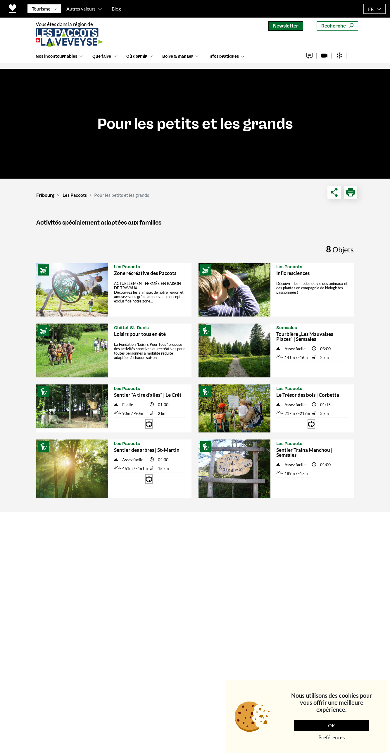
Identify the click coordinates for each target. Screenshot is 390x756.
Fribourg (45, 195)
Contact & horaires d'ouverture (143, 533)
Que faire (101, 61)
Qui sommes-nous (142, 550)
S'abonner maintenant (314, 605)
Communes (135, 563)
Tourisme (41, 8)
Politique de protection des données (184, 724)
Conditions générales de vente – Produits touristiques (156, 580)
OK (331, 725)
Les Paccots (75, 195)
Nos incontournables (56, 61)
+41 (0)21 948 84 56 (58, 630)
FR (371, 9)
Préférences (331, 737)
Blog (116, 8)
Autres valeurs (81, 8)
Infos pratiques (223, 61)
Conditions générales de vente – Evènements (156, 599)
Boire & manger (177, 61)
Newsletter (285, 26)
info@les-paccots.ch (59, 637)
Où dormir (136, 61)
